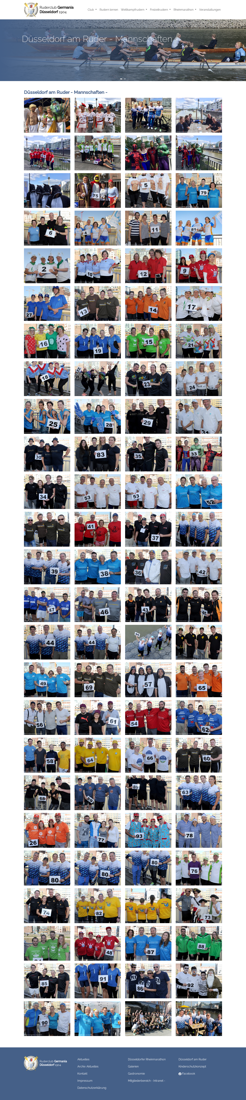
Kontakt (82, 1073)
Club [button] (91, 9)
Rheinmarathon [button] (184, 9)
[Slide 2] (125, 79)
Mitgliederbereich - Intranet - (146, 1080)
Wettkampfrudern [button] (133, 9)
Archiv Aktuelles (88, 1066)
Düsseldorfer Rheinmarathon (147, 1059)
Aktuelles (83, 1059)
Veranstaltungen (210, 9)
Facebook (187, 1073)
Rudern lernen (109, 9)
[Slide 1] (121, 79)
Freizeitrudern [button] (159, 9)
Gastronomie (136, 1073)
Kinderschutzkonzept (192, 1066)
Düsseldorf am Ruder (193, 1059)
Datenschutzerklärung (91, 1088)
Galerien (133, 1066)
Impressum (84, 1080)
